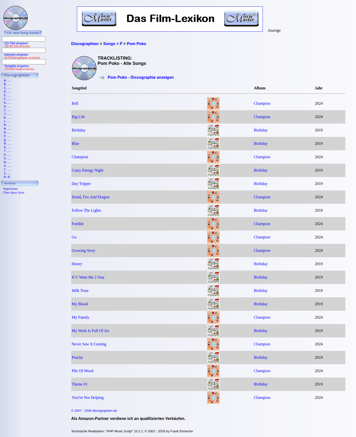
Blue (75, 143)
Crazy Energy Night (88, 170)
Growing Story (83, 250)
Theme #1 (80, 384)
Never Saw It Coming (89, 344)
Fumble (78, 224)
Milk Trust (80, 290)
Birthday (79, 130)
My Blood (80, 304)
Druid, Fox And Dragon (91, 197)
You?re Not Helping (88, 397)
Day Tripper (81, 183)
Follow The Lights (86, 210)
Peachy (77, 357)
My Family (80, 317)
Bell (75, 103)
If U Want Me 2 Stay (88, 277)
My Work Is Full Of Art (90, 331)
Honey (77, 264)
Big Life (78, 117)
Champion (262, 103)
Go (74, 237)
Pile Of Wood (82, 371)
